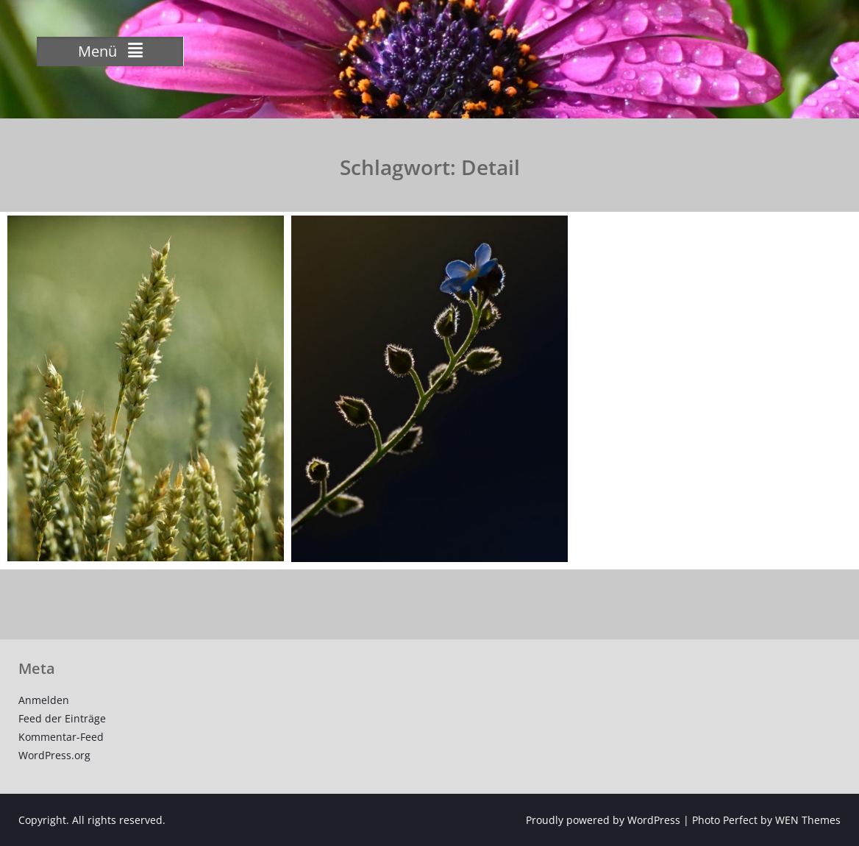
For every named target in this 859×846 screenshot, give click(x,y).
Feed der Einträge (62, 718)
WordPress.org (54, 755)
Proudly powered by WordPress (603, 820)
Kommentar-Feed (61, 737)
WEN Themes (808, 820)
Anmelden (43, 700)
